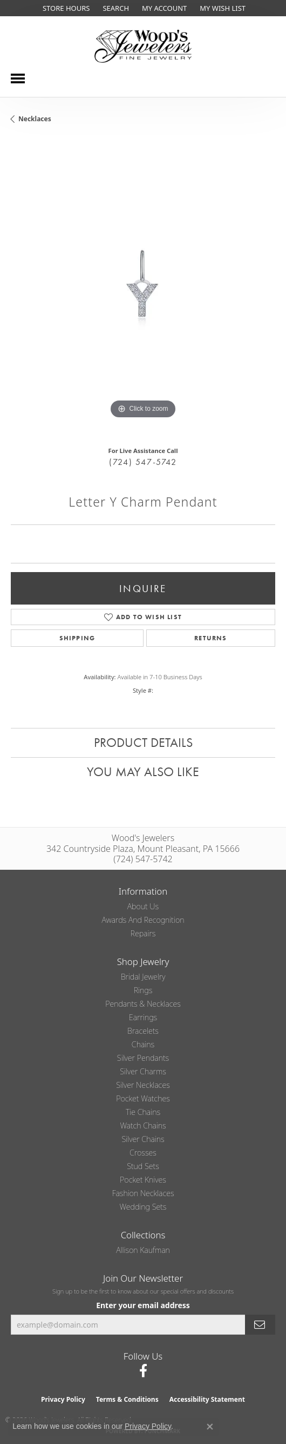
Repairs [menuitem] (143, 933)
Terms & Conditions (127, 1399)
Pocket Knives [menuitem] (143, 1179)
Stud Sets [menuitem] (143, 1166)
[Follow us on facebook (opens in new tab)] (143, 1370)
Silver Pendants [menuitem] (143, 1058)
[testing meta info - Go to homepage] (143, 46)
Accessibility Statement (207, 1399)
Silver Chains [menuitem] (142, 1139)
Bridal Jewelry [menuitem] (143, 977)
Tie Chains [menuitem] (143, 1112)
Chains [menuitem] (143, 1044)
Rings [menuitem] (143, 990)
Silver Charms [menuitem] (143, 1071)
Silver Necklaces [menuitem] (143, 1085)
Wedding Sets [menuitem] (143, 1207)
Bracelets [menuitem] (143, 1031)
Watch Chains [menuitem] (143, 1125)
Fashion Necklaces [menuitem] (143, 1193)
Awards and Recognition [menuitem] (143, 920)
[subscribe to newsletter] (260, 1325)
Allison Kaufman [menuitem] (143, 1250)
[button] (114, 8)
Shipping (77, 638)
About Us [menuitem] (143, 906)
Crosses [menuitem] (143, 1152)
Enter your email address (143, 1305)
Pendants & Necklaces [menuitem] (143, 1004)
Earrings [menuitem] (143, 1017)
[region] (143, 289)
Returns (210, 638)
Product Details (143, 742)
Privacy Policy (63, 1399)
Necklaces (34, 118)
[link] (65, 8)
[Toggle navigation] (18, 78)
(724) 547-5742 (142, 462)
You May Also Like (143, 771)
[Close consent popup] (210, 1426)
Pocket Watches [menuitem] (143, 1098)
